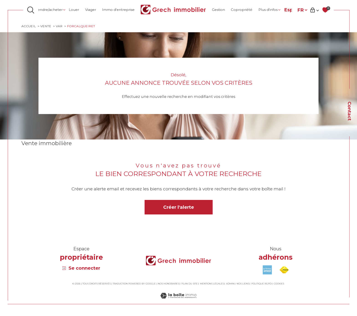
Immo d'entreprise (118, 10)
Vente (46, 26)
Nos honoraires (168, 284)
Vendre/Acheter (49, 10)
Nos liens (243, 284)
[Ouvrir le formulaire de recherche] (31, 10)
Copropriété (241, 10)
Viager (90, 10)
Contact (349, 111)
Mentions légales (212, 284)
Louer (74, 10)
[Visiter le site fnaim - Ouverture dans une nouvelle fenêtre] (284, 270)
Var (60, 26)
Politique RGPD (261, 284)
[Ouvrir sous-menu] (64, 9)
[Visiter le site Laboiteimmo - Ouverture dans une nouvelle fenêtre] (178, 301)
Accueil (28, 26)
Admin (230, 284)
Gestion (218, 10)
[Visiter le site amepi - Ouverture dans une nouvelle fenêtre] (267, 270)
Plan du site (189, 284)
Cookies (279, 284)
